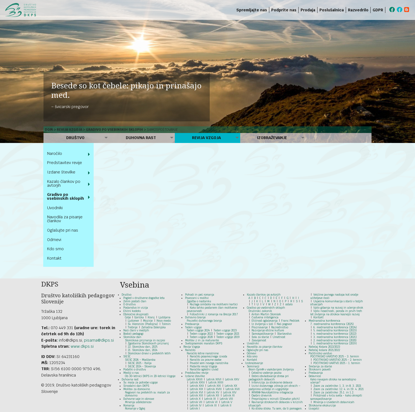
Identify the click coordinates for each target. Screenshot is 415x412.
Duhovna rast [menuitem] (141, 137)
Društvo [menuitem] (75, 137)
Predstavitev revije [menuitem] (64, 162)
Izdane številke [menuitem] (61, 172)
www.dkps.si (82, 346)
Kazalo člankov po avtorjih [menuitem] (63, 183)
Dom (49, 129)
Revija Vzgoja (69, 129)
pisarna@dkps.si (99, 340)
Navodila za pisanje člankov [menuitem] (65, 218)
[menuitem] (386, 10)
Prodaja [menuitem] (308, 9)
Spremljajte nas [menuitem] (251, 9)
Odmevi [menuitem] (54, 239)
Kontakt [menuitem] (54, 258)
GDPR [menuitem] (378, 9)
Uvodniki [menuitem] (55, 207)
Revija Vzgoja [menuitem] (206, 137)
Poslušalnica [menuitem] (331, 9)
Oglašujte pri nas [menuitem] (62, 230)
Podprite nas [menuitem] (283, 9)
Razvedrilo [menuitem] (358, 9)
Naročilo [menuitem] (54, 153)
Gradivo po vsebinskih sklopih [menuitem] (65, 196)
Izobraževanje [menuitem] (272, 137)
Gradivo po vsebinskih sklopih (114, 129)
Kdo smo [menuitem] (55, 248)
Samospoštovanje (162, 129)
